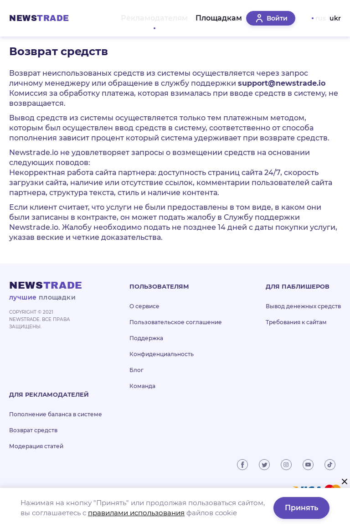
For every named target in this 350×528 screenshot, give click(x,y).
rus (320, 24)
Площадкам (213, 23)
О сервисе (144, 317)
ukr (335, 24)
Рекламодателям (146, 23)
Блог (136, 381)
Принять (301, 507)
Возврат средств (33, 441)
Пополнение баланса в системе (55, 425)
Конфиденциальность (161, 365)
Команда (142, 396)
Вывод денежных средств (303, 317)
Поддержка (146, 349)
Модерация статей (36, 457)
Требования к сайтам (296, 333)
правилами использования (136, 512)
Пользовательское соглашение (175, 333)
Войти (271, 23)
